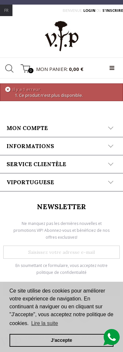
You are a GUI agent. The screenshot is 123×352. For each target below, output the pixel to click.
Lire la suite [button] (44, 323)
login (89, 10)
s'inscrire (112, 10)
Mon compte (27, 128)
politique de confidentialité (61, 272)
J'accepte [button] (61, 340)
